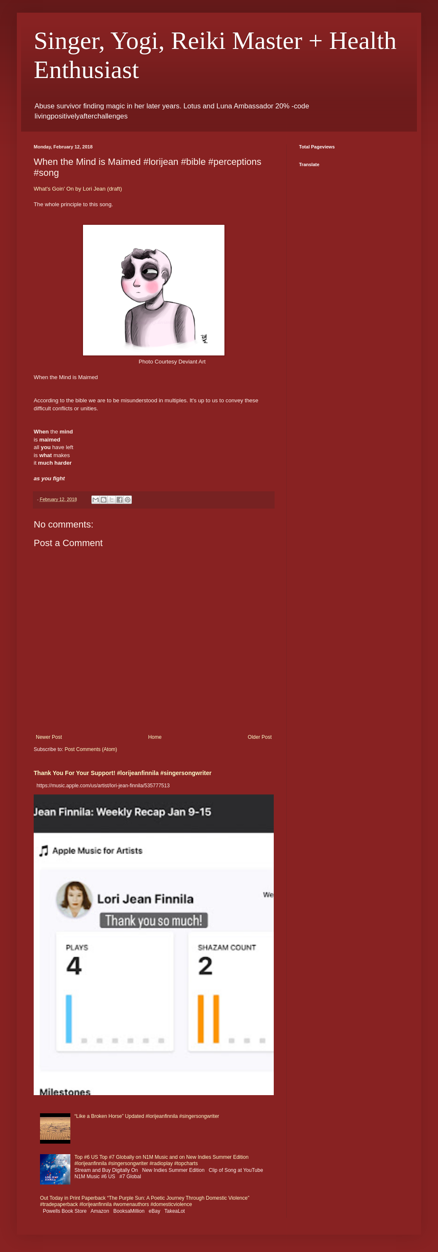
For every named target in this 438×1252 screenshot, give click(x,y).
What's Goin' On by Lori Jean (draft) (78, 189)
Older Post (260, 737)
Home (155, 737)
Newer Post (49, 737)
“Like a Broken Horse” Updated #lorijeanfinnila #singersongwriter (147, 1116)
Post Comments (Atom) (90, 749)
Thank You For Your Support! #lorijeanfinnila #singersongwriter (122, 773)
